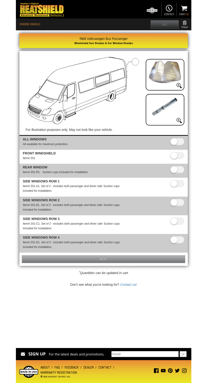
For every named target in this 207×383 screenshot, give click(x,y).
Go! (164, 25)
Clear (185, 24)
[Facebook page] (156, 371)
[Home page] (41, 10)
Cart (184, 9)
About (45, 367)
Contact (169, 9)
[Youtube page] (163, 371)
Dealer (89, 367)
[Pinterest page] (170, 371)
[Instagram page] (184, 371)
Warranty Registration (58, 372)
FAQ (57, 367)
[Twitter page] (177, 371)
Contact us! (128, 284)
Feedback (72, 367)
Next (103, 259)
